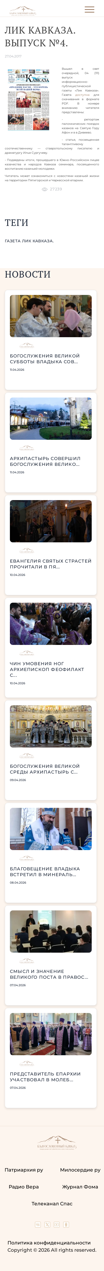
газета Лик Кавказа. (29, 241)
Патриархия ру (24, 1170)
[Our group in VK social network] (38, 1226)
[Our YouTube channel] (57, 1226)
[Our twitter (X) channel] (47, 1226)
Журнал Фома (80, 1187)
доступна (82, 95)
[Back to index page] (23, 14)
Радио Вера (24, 1187)
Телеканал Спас (52, 1204)
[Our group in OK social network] (66, 1226)
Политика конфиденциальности (49, 1243)
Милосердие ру (80, 1170)
